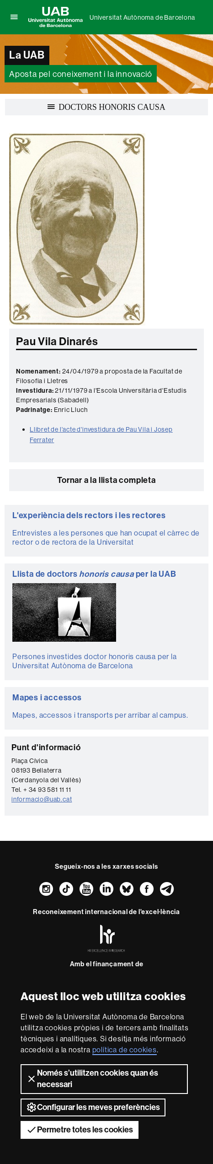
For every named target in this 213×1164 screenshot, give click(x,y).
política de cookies (124, 1049)
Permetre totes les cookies (79, 1129)
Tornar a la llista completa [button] (106, 480)
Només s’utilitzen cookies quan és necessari (92, 1078)
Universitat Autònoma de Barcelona (142, 17)
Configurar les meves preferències (93, 1107)
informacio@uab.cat (41, 799)
